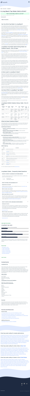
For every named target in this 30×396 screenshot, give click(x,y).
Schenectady (3, 350)
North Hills (2, 342)
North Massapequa (13, 342)
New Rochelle (16, 349)
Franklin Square (3, 337)
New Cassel (27, 341)
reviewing (6, 43)
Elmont (7, 337)
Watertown (2, 351)
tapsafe (4, 2)
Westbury (15, 341)
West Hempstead (22, 336)
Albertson (23, 341)
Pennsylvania (15, 364)
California (12, 359)
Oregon (11, 364)
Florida (8, 360)
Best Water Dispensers (5, 253)
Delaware (23, 359)
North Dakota (3, 364)
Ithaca (24, 350)
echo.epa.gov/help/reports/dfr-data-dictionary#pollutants (10, 318)
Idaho (15, 360)
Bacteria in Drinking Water (6, 252)
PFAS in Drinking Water (6, 249)
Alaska (5, 359)
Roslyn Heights (18, 342)
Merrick (18, 336)
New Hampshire (8, 363)
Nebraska (2, 363)
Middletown (16, 350)
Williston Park (3, 341)
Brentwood (10, 350)
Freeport (8, 336)
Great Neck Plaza (10, 343)
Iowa (22, 360)
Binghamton (10, 349)
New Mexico (17, 363)
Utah (11, 365)
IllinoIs (17, 360)
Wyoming (5, 366)
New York (23, 345)
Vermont (14, 365)
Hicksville (18, 351)
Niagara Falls (11, 351)
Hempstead (13, 337)
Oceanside (2, 335)
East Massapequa (23, 342)
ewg (23, 97)
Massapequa (27, 340)
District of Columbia (4, 360)
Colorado (15, 359)
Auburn (5, 355)
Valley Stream (23, 335)
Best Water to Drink (5, 247)
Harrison (17, 355)
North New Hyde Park (9, 340)
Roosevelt (26, 336)
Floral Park (22, 337)
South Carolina (24, 364)
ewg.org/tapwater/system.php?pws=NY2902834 (8, 321)
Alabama (2, 359)
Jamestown (26, 351)
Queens (9, 341)
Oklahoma (8, 364)
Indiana (20, 360)
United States (23, 357)
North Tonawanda (10, 355)
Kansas (24, 360)
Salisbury (6, 341)
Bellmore (9, 337)
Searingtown (20, 341)
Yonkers (6, 349)
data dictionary (17, 166)
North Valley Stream (13, 336)
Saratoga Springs (21, 349)
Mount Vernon (26, 349)
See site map (3, 390)
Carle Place (23, 340)
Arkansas (9, 359)
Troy (8, 351)
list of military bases (4, 92)
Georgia (10, 360)
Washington (20, 365)
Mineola (14, 340)
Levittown (12, 341)
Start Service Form (5, 210)
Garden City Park (3, 340)
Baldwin (27, 335)
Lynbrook (14, 335)
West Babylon (22, 351)
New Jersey (13, 363)
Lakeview (5, 336)
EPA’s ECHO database (9, 32)
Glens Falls (6, 350)
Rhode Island (19, 364)
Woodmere (11, 335)
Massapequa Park (7, 342)
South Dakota (3, 365)
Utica (13, 349)
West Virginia (24, 365)
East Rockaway (6, 335)
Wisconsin (2, 366)
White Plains (20, 350)
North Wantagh (18, 340)
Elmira (13, 350)
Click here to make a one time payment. (14, 198)
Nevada (5, 363)
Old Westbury (15, 343)
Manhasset (5, 343)
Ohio (6, 364)
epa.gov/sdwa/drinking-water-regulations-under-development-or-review (12, 314)
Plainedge (2, 343)
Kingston (26, 350)
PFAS (26, 44)
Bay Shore (14, 355)
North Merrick (17, 337)
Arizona (7, 359)
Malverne (2, 336)
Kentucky (26, 360)
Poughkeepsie (3, 349)
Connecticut (19, 359)
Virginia (17, 365)
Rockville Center (18, 335)
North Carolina (25, 363)
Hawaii (13, 360)
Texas (10, 365)
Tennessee (7, 365)
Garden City (25, 337)
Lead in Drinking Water (6, 248)
